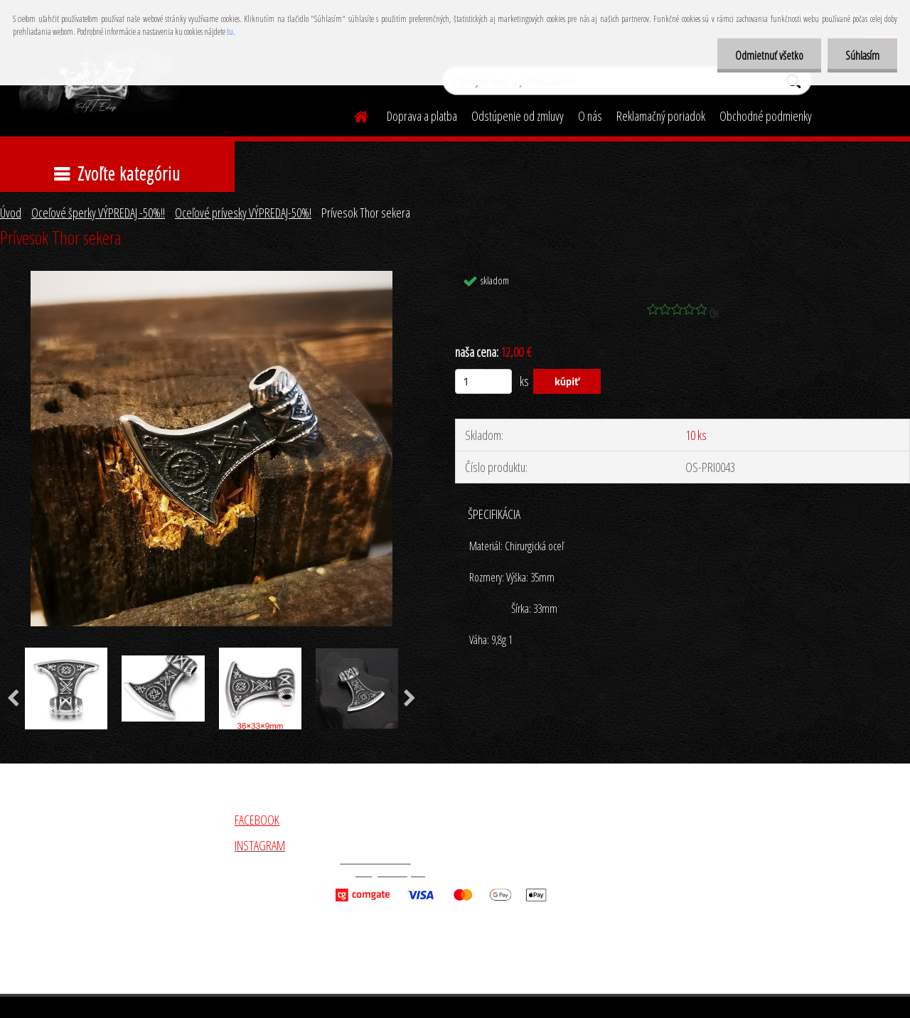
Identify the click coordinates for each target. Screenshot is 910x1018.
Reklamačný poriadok (660, 115)
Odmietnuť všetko (769, 55)
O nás (590, 115)
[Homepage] (352, 114)
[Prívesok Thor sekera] (212, 277)
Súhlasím (862, 55)
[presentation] (410, 699)
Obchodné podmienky (765, 115)
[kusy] (483, 381)
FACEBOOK (257, 819)
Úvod (10, 212)
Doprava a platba (422, 115)
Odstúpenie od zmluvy (517, 115)
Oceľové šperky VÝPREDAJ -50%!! (98, 212)
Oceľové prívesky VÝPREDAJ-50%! (243, 212)
